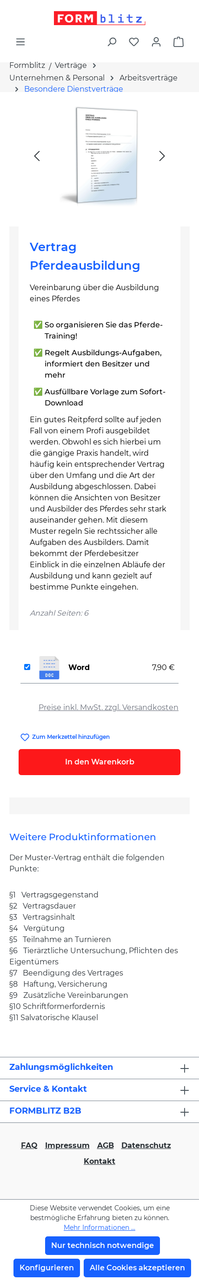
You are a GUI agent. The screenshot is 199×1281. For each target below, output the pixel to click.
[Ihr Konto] (156, 42)
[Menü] (20, 42)
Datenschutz (146, 1145)
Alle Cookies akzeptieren (137, 1267)
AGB (105, 1145)
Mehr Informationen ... (99, 1227)
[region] (99, 155)
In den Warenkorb (99, 761)
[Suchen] (111, 42)
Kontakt (99, 1161)
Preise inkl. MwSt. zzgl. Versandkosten (109, 707)
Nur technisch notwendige (102, 1245)
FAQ (29, 1145)
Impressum (67, 1145)
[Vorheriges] (37, 155)
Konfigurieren (47, 1267)
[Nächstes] (162, 155)
